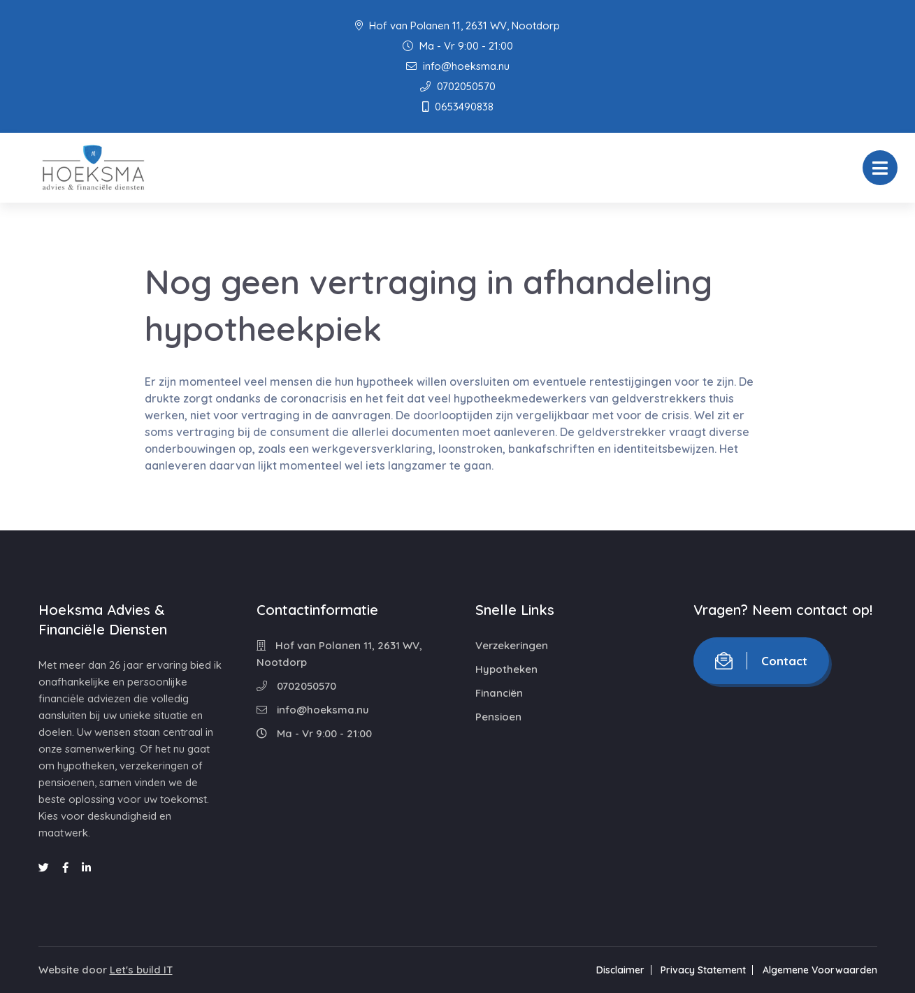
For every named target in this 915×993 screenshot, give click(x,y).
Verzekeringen (511, 645)
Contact (761, 660)
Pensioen (498, 716)
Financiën (499, 693)
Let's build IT (141, 969)
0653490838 (457, 106)
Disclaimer (620, 970)
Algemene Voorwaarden (820, 970)
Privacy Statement (703, 970)
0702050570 (458, 86)
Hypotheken (506, 669)
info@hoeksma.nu (458, 66)
